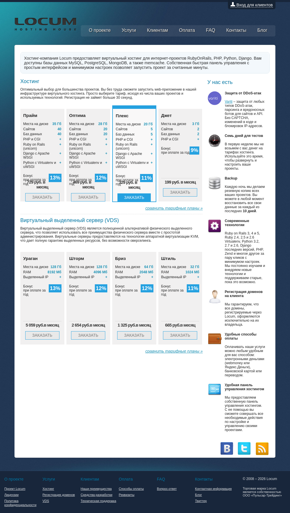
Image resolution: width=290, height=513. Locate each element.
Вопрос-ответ (167, 488)
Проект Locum (14, 488)
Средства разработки (96, 494)
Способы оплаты (131, 488)
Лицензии (11, 494)
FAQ (211, 30)
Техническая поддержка (98, 501)
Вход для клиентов (252, 5)
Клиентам (158, 30)
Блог (262, 30)
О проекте (100, 30)
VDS (46, 501)
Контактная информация (213, 488)
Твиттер (201, 501)
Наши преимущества (96, 488)
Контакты (236, 30)
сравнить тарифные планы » (174, 208)
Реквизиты (127, 494)
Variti (228, 102)
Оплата (187, 30)
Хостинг (48, 488)
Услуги (129, 30)
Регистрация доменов (59, 494)
